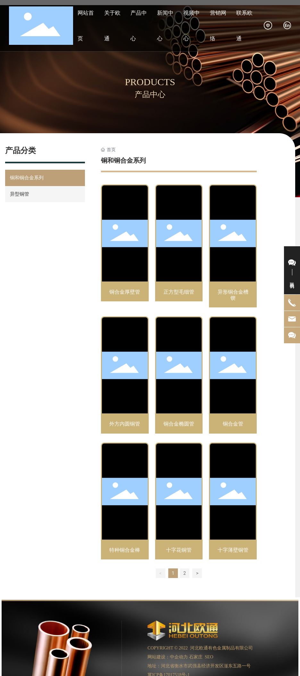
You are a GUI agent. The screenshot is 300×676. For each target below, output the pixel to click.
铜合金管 (233, 376)
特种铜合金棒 (125, 502)
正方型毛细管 (179, 247)
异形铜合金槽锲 (233, 247)
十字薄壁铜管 (233, 502)
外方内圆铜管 (125, 376)
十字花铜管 (179, 502)
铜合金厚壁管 (125, 247)
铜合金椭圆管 (179, 376)
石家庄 (196, 657)
